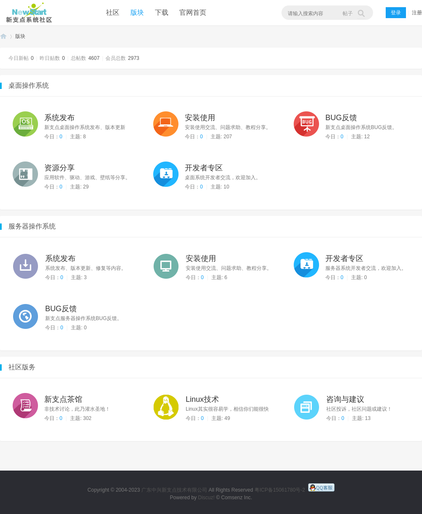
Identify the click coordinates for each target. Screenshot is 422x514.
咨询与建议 (345, 399)
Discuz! (206, 498)
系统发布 (59, 117)
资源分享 (59, 168)
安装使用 (200, 117)
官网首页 (192, 12)
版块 (137, 12)
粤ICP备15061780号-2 (279, 490)
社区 (112, 12)
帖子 (348, 13)
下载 (161, 12)
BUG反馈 (341, 117)
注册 (417, 13)
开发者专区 (204, 168)
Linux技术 (202, 399)
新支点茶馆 (63, 399)
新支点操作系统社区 (27, 13)
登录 (396, 13)
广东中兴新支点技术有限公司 (174, 490)
